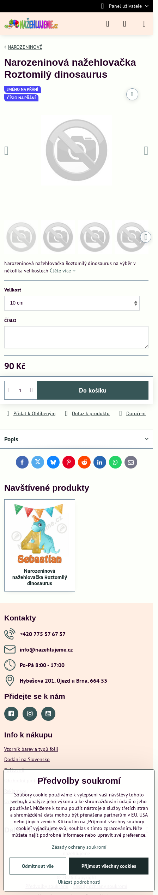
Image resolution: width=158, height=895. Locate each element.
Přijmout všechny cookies (108, 866)
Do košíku (93, 390)
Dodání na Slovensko (27, 759)
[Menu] (144, 24)
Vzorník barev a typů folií (31, 749)
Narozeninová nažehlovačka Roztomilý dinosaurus (39, 577)
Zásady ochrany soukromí (79, 847)
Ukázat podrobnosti (79, 882)
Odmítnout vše (38, 866)
